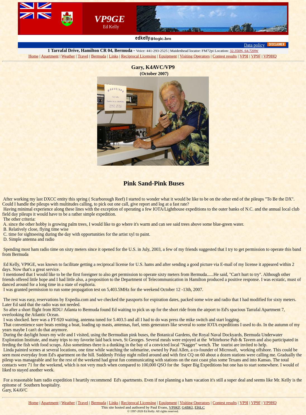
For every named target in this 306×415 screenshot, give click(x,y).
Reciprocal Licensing (138, 56)
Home (33, 56)
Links (113, 56)
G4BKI (187, 407)
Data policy (254, 45)
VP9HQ (269, 56)
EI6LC (200, 407)
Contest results (224, 56)
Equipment (168, 56)
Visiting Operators (195, 56)
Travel (83, 56)
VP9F (255, 56)
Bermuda (98, 56)
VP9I (244, 56)
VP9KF (174, 407)
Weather (68, 56)
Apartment (50, 56)
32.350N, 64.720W (244, 51)
